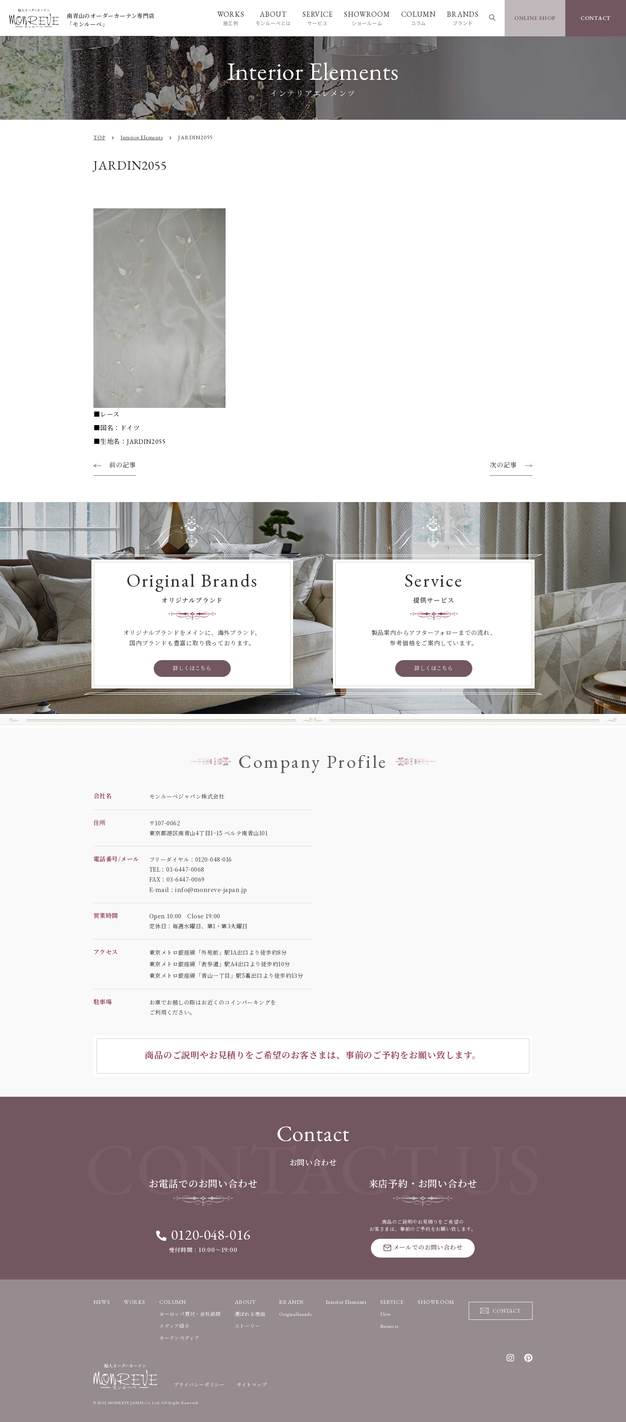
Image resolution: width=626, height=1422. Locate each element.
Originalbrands (295, 1314)
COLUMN (418, 18)
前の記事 (122, 465)
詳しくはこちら (192, 668)
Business (389, 1326)
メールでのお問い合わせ (423, 1247)
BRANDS (463, 18)
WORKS (230, 18)
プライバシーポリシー (199, 1384)
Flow (385, 1314)
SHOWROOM (367, 18)
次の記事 (503, 465)
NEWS (101, 1301)
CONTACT (595, 18)
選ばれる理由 (250, 1314)
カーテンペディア (179, 1338)
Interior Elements (346, 1301)
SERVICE (317, 18)
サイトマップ (252, 1384)
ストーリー (247, 1326)
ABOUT (273, 18)
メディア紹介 (174, 1326)
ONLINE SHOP (535, 18)
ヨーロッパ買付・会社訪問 (190, 1314)
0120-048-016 (203, 1234)
